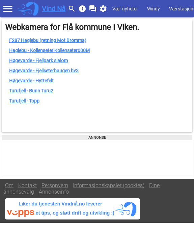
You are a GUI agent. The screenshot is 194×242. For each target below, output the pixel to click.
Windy (153, 8)
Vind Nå (53, 9)
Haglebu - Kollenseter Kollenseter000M (49, 50)
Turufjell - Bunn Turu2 (31, 90)
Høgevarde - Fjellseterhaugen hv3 (44, 70)
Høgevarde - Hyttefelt (31, 80)
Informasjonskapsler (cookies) (108, 185)
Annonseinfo (54, 192)
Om (9, 185)
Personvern (54, 185)
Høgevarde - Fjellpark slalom (38, 60)
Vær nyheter (125, 8)
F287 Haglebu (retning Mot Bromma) (47, 40)
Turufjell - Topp (24, 101)
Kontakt (27, 185)
